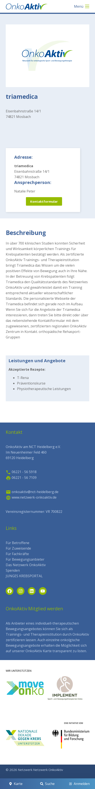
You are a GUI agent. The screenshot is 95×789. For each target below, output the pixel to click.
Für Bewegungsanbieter (25, 559)
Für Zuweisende (18, 548)
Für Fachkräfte (17, 553)
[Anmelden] (79, 784)
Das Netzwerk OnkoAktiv (26, 565)
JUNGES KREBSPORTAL (24, 576)
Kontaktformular (44, 201)
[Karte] (15, 784)
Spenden (13, 570)
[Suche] (47, 784)
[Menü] (81, 6)
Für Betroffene (17, 542)
